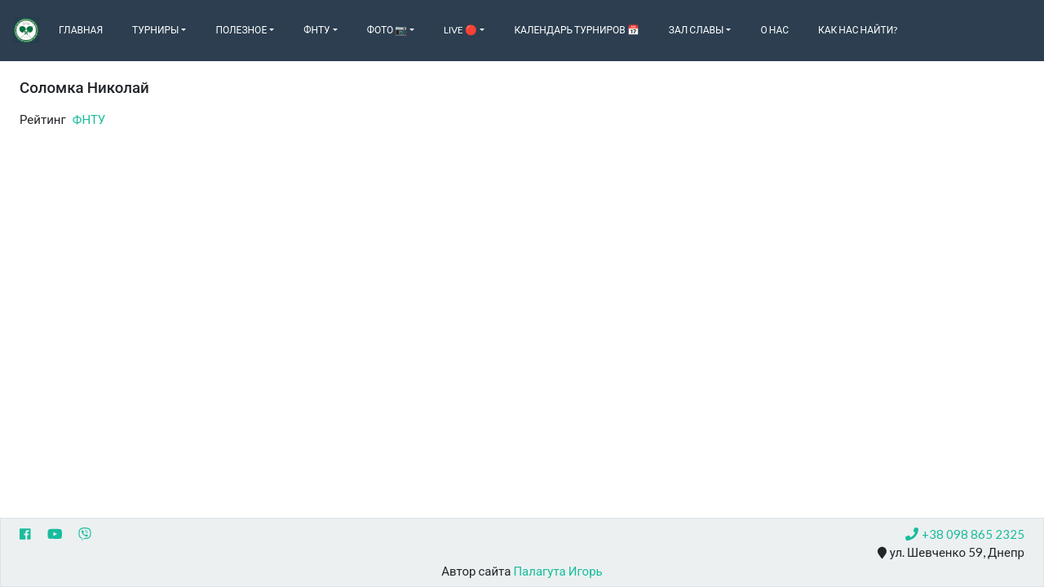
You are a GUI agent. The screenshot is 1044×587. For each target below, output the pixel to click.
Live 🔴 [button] (460, 30)
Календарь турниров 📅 (576, 30)
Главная (81, 30)
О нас (774, 30)
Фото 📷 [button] (387, 30)
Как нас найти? (857, 30)
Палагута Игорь (557, 570)
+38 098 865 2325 (964, 534)
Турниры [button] (155, 30)
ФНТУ (89, 119)
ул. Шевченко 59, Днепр (951, 553)
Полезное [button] (241, 30)
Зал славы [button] (696, 30)
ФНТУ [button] (316, 30)
